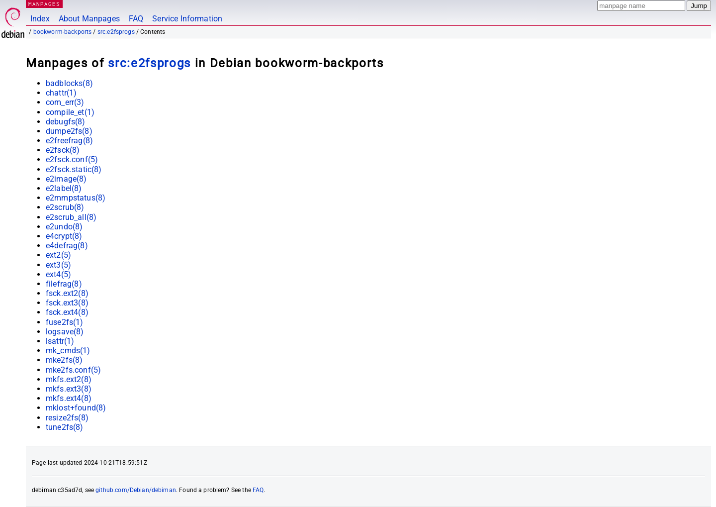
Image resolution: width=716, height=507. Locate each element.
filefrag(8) (64, 284)
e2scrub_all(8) (71, 217)
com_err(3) (65, 102)
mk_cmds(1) (68, 350)
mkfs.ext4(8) (68, 398)
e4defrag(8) (67, 245)
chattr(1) (61, 93)
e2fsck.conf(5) (72, 159)
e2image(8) (66, 179)
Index (40, 18)
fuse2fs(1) (65, 322)
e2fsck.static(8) (73, 169)
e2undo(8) (64, 226)
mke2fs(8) (64, 360)
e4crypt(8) (64, 236)
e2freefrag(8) (69, 140)
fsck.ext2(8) (67, 293)
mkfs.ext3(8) (68, 389)
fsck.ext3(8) (67, 302)
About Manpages (89, 18)
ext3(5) (58, 265)
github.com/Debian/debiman (135, 490)
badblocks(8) (69, 83)
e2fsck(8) (63, 150)
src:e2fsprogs (116, 31)
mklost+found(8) (76, 407)
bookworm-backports (62, 31)
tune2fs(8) (65, 427)
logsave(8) (65, 331)
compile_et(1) (70, 112)
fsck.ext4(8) (67, 312)
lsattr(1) (60, 341)
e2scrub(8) (65, 207)
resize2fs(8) (67, 417)
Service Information (187, 18)
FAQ (136, 18)
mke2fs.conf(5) (73, 370)
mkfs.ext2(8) (68, 379)
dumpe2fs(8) (69, 131)
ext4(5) (58, 274)
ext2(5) (58, 255)
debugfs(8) (66, 121)
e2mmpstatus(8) (75, 198)
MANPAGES (44, 3)
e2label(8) (64, 188)
